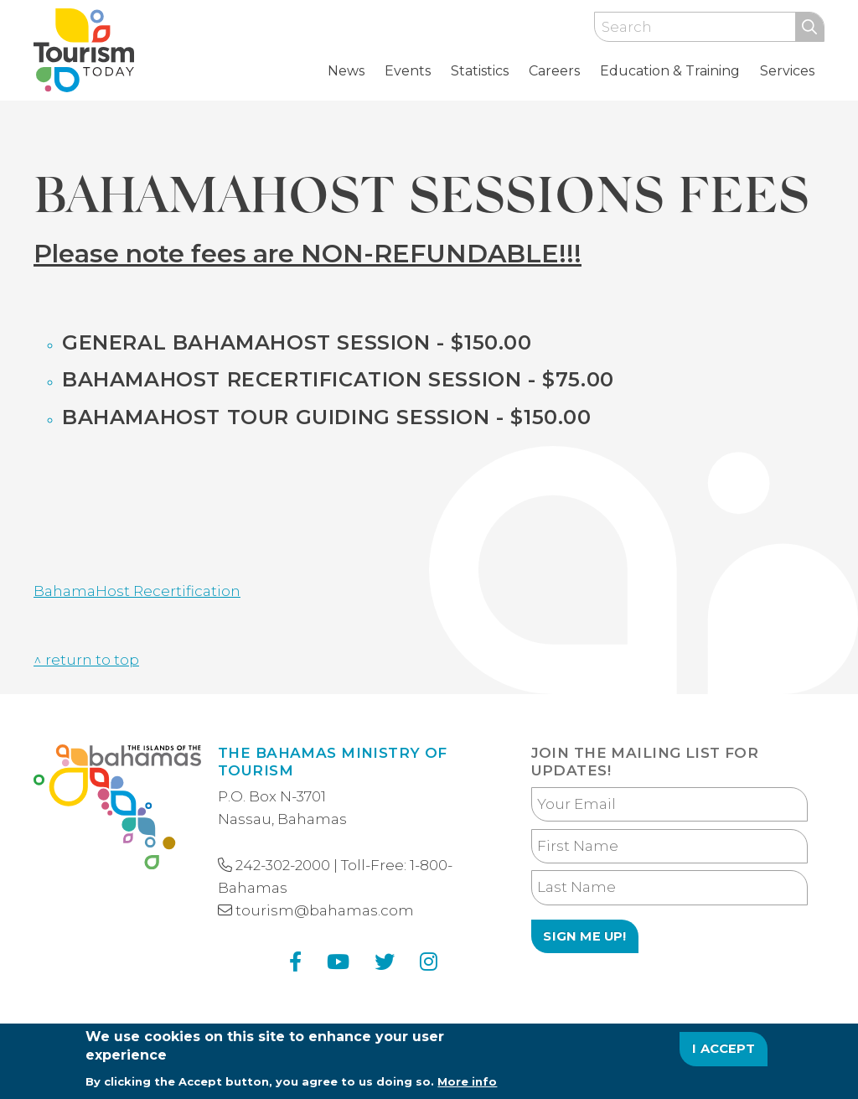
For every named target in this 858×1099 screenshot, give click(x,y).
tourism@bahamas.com (324, 910)
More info (467, 1084)
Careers (554, 71)
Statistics (480, 71)
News (346, 71)
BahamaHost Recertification (137, 591)
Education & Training (670, 71)
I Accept (723, 1052)
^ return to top (86, 659)
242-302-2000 (282, 865)
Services (787, 71)
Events (408, 71)
